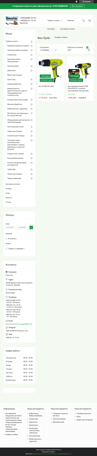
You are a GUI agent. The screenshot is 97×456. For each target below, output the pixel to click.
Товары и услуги (53, 20)
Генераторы (11, 55)
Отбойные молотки (84, 413)
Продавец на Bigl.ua (48, 452)
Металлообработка (14, 104)
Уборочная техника (14, 174)
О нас (8, 193)
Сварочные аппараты (85, 420)
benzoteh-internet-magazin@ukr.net (19, 324)
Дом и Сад (11, 79)
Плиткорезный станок (15, 127)
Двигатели (11, 70)
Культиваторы (34, 436)
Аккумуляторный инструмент (18, 46)
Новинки (70, 20)
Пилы (79, 417)
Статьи (8, 202)
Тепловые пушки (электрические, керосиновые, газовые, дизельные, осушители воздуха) (16, 144)
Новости (9, 198)
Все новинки (77, 6)
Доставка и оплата (67, 29)
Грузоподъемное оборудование (13, 60)
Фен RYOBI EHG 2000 (46, 86)
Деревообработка (14, 84)
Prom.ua (58, 450)
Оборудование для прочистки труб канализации (18, 121)
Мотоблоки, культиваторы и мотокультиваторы (17, 114)
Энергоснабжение (14, 178)
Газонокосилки (13, 66)
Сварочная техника (14, 131)
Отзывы (9, 189)
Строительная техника (15, 136)
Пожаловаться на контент (41, 454)
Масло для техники (14, 75)
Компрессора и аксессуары (17, 100)
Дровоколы (33, 425)
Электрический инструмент (17, 50)
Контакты (51, 29)
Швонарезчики (58, 422)
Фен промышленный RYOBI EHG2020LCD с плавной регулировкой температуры (78, 88)
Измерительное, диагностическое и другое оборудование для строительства (17, 92)
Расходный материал (15, 158)
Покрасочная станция (15, 154)
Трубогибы (11, 169)
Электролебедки (59, 419)
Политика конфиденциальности (61, 454)
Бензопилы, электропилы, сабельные (34, 430)
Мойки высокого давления (17, 109)
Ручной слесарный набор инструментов (16, 164)
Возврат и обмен (61, 37)
